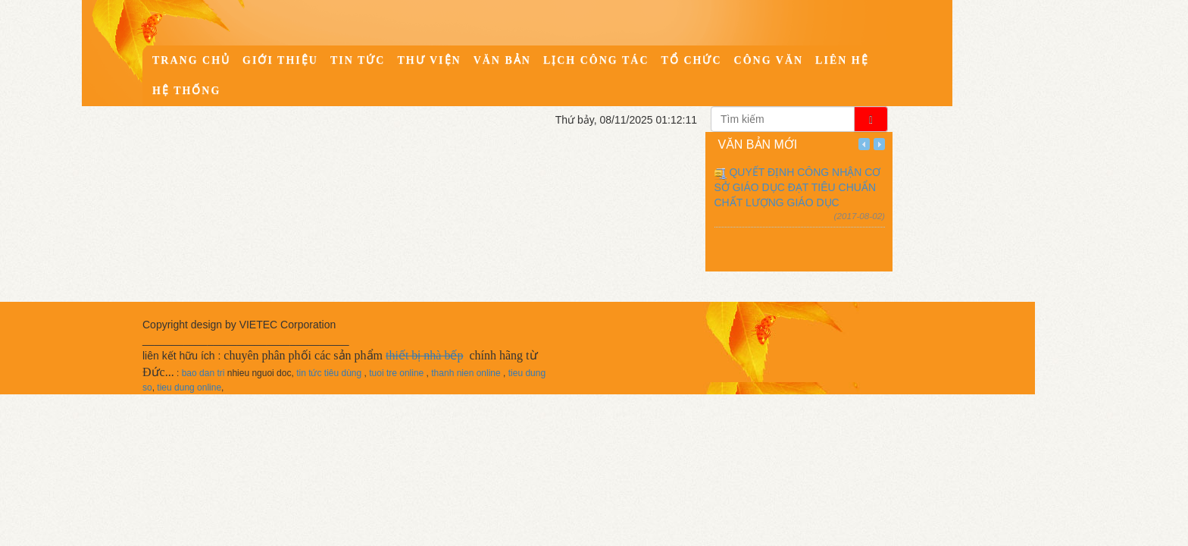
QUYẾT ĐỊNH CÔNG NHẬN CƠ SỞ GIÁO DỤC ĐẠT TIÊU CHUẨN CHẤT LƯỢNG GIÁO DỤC (797, 187)
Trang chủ (191, 60)
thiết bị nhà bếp (424, 355)
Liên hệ (842, 60)
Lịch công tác (596, 60)
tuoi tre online (396, 373)
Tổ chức (691, 60)
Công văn (769, 60)
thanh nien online (465, 373)
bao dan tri (203, 373)
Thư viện (429, 60)
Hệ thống (186, 90)
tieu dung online (189, 387)
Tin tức (358, 60)
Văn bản (502, 60)
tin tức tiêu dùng (328, 373)
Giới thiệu (280, 60)
